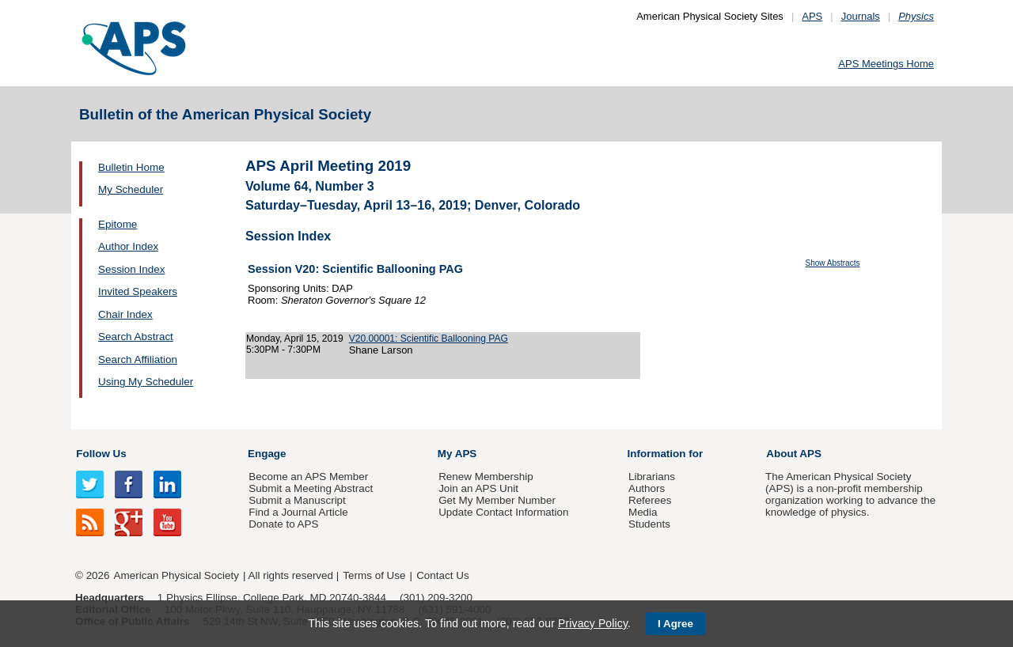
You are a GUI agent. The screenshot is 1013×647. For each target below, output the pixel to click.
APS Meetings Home (886, 64)
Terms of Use (374, 575)
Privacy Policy (593, 623)
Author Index (128, 246)
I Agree (675, 624)
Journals (860, 16)
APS (812, 16)
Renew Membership (485, 476)
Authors (646, 488)
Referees (650, 500)
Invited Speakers (137, 291)
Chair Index (125, 314)
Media (643, 512)
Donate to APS (283, 524)
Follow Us (101, 454)
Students (649, 524)
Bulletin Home (131, 167)
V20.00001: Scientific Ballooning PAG (428, 338)
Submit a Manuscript (297, 500)
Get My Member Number (497, 500)
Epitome (117, 224)
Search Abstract (135, 336)
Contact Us (442, 575)
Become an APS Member (308, 476)
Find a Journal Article (298, 512)
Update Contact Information (503, 512)
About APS (793, 454)
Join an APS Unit (478, 488)
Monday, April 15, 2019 (294, 338)
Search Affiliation (137, 359)
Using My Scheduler (145, 382)
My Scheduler (130, 189)
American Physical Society (176, 575)
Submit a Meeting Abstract (311, 488)
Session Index (131, 269)
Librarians (651, 476)
